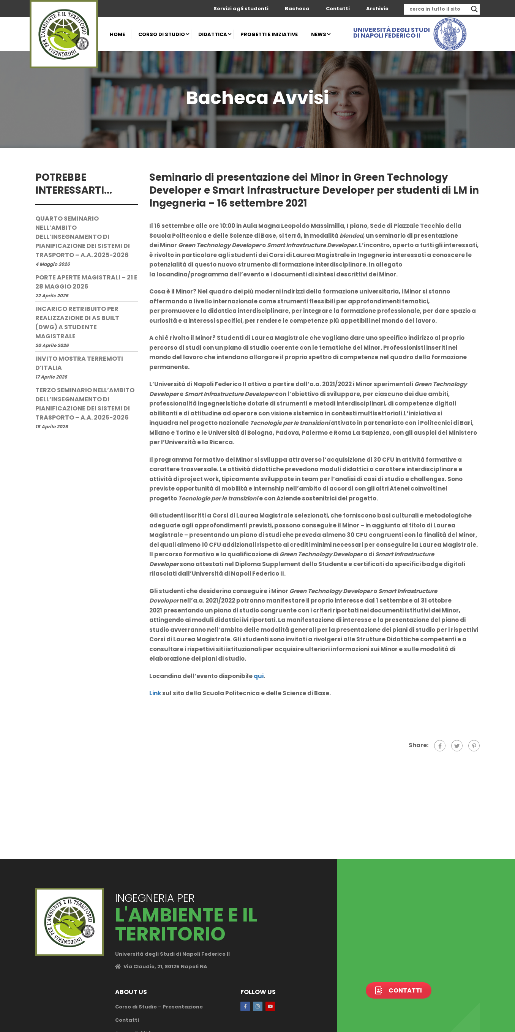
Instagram (257, 1006)
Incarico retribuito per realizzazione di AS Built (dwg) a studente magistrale (77, 323)
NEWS (318, 34)
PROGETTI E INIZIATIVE (269, 34)
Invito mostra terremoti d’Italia (79, 363)
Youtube (270, 1006)
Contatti (338, 8)
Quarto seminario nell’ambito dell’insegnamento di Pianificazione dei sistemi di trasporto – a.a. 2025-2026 (82, 236)
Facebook (245, 1006)
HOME (117, 34)
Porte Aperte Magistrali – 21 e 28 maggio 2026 (86, 282)
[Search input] (438, 9)
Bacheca (297, 8)
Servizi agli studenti (241, 8)
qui (259, 676)
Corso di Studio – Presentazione (159, 1006)
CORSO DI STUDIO (161, 34)
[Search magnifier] (474, 9)
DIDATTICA (212, 34)
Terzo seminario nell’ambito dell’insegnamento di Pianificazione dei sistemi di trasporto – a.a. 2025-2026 (84, 404)
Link (155, 693)
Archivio (377, 8)
